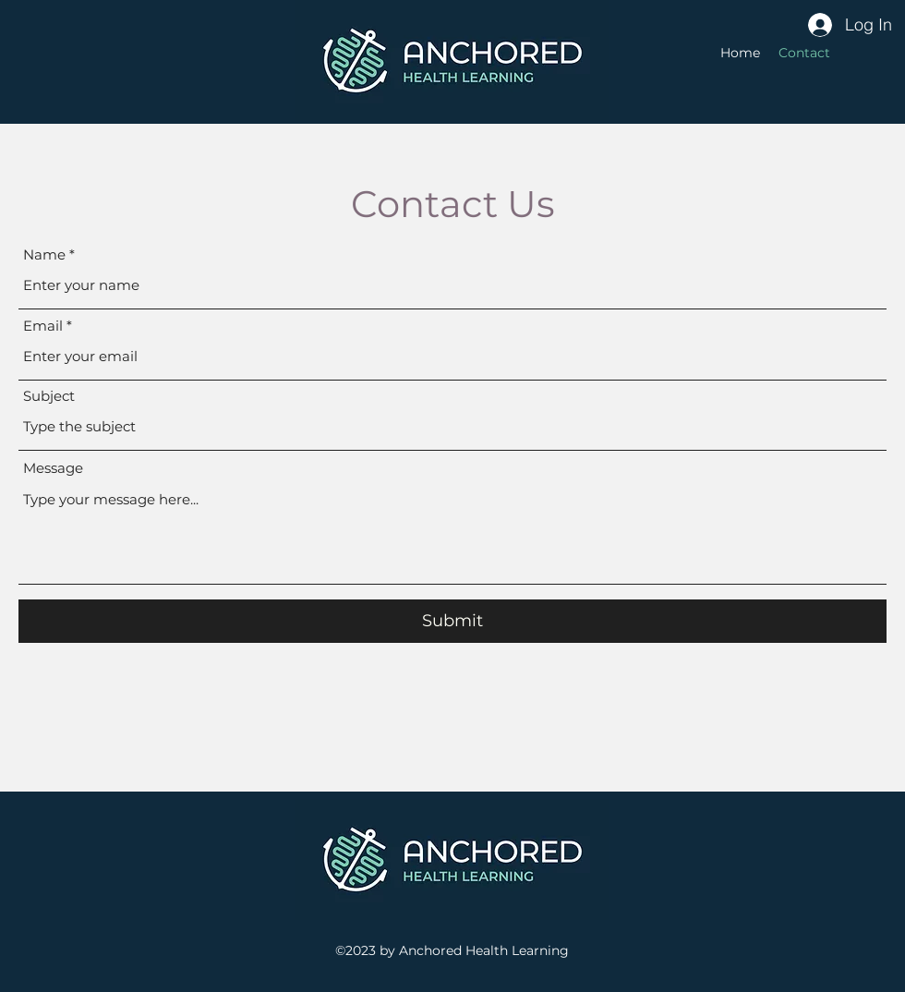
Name (44, 254)
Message (53, 468)
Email (43, 326)
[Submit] (452, 621)
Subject (49, 396)
